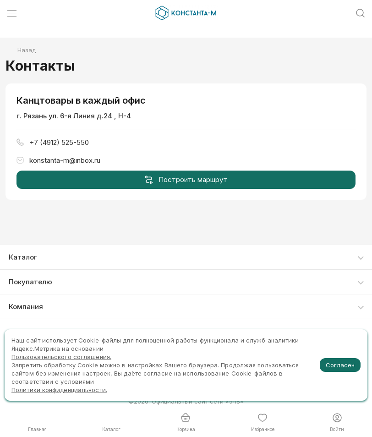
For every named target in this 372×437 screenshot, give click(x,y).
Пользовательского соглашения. (61, 356)
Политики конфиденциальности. (59, 389)
